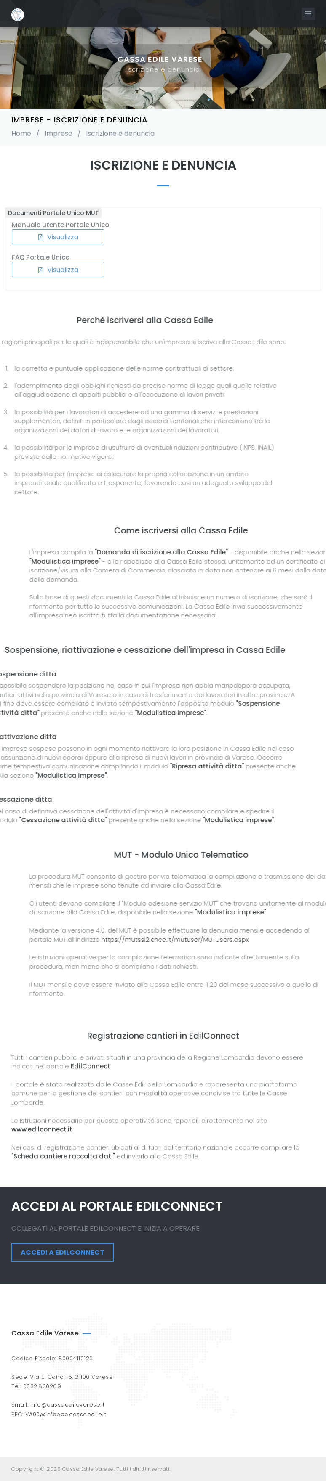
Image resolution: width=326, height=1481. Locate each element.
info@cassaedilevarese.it (67, 1405)
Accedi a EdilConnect (62, 1252)
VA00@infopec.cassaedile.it (66, 1414)
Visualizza (52, 237)
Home (21, 133)
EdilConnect (90, 1179)
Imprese (58, 133)
